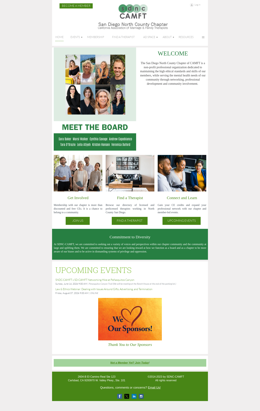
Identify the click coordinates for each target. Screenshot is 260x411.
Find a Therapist (130, 220)
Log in (197, 4)
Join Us (77, 220)
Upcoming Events (181, 220)
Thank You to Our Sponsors (130, 344)
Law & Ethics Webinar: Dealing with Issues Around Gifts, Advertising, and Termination (103, 289)
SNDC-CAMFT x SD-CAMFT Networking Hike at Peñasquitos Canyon (94, 279)
